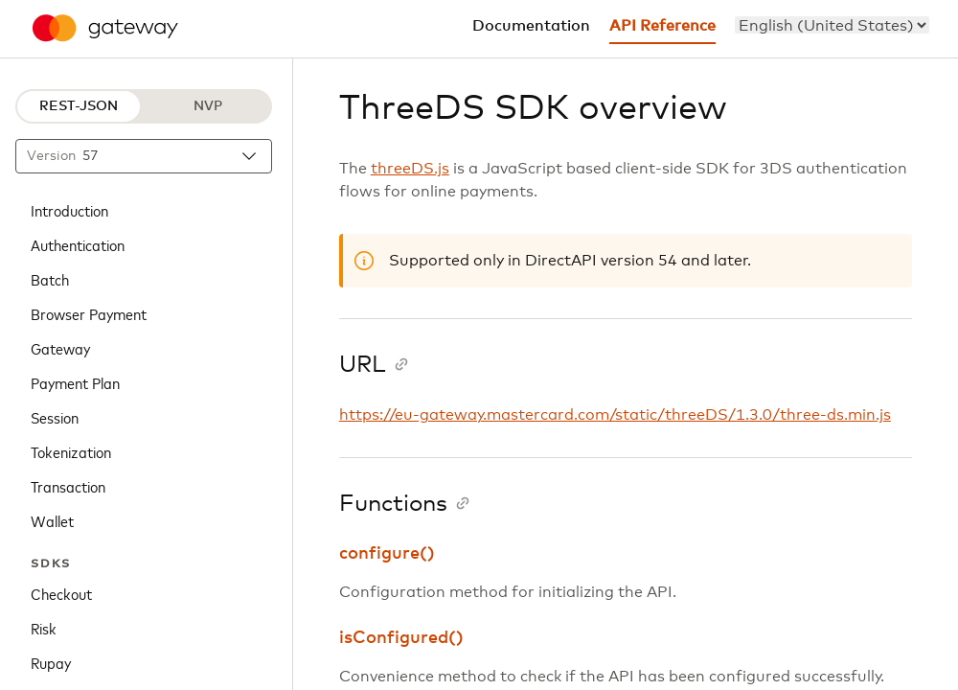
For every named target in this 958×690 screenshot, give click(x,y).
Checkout (61, 593)
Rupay (51, 662)
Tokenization (71, 451)
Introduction (69, 209)
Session (55, 416)
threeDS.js (410, 168)
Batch (50, 278)
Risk (44, 627)
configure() (387, 554)
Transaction (68, 485)
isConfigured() (401, 638)
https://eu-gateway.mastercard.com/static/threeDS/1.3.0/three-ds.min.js (615, 415)
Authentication (78, 244)
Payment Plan (75, 382)
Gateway (60, 347)
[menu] (832, 25)
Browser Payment (89, 313)
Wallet (52, 520)
